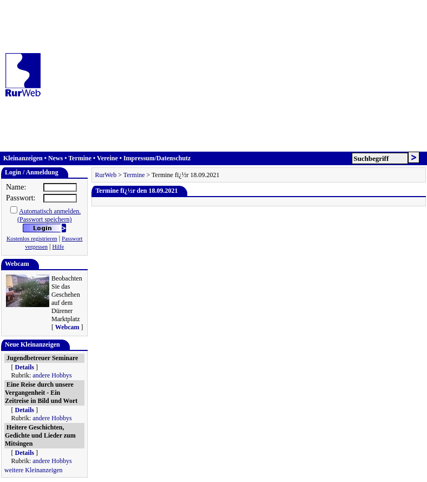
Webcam (67, 327)
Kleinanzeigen (23, 158)
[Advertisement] (237, 76)
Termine (79, 158)
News (55, 158)
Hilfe (58, 247)
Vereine (107, 158)
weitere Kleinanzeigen (33, 470)
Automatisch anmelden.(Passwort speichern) (49, 215)
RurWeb (105, 175)
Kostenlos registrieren (31, 239)
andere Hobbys (51, 375)
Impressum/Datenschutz (156, 158)
